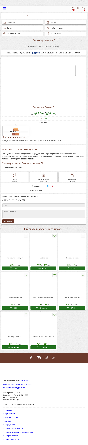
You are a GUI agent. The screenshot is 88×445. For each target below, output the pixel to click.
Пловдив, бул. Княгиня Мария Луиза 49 (17, 384)
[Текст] (43, 214)
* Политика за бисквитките (13, 428)
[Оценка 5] (18, 200)
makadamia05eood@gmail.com (14, 388)
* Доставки (7, 421)
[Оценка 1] (7, 200)
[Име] (43, 205)
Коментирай (8, 221)
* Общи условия (9, 425)
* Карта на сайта (9, 414)
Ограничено (42, 308)
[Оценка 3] (13, 200)
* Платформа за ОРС (10, 436)
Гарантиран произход (72, 180)
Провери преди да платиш (43, 180)
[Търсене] (13, 16)
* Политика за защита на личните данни (18, 432)
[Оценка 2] (10, 200)
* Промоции (7, 410)
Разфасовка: (43, 122)
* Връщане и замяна (10, 417)
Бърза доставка (15, 180)
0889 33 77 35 (24, 381)
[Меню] (4, 8)
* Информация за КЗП (11, 439)
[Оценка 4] (16, 200)
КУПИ (13, 268)
